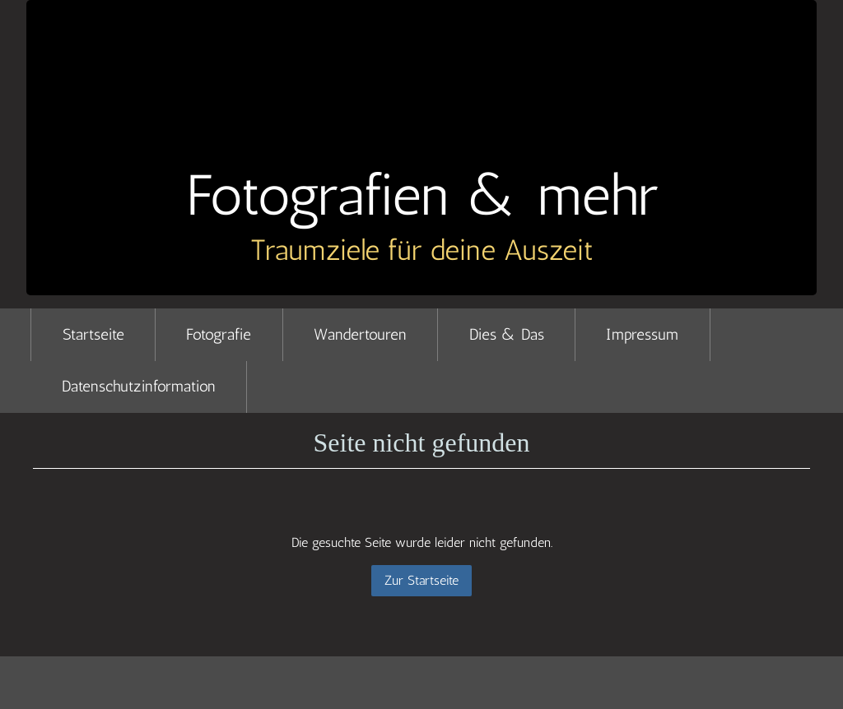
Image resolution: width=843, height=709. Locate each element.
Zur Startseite (421, 580)
